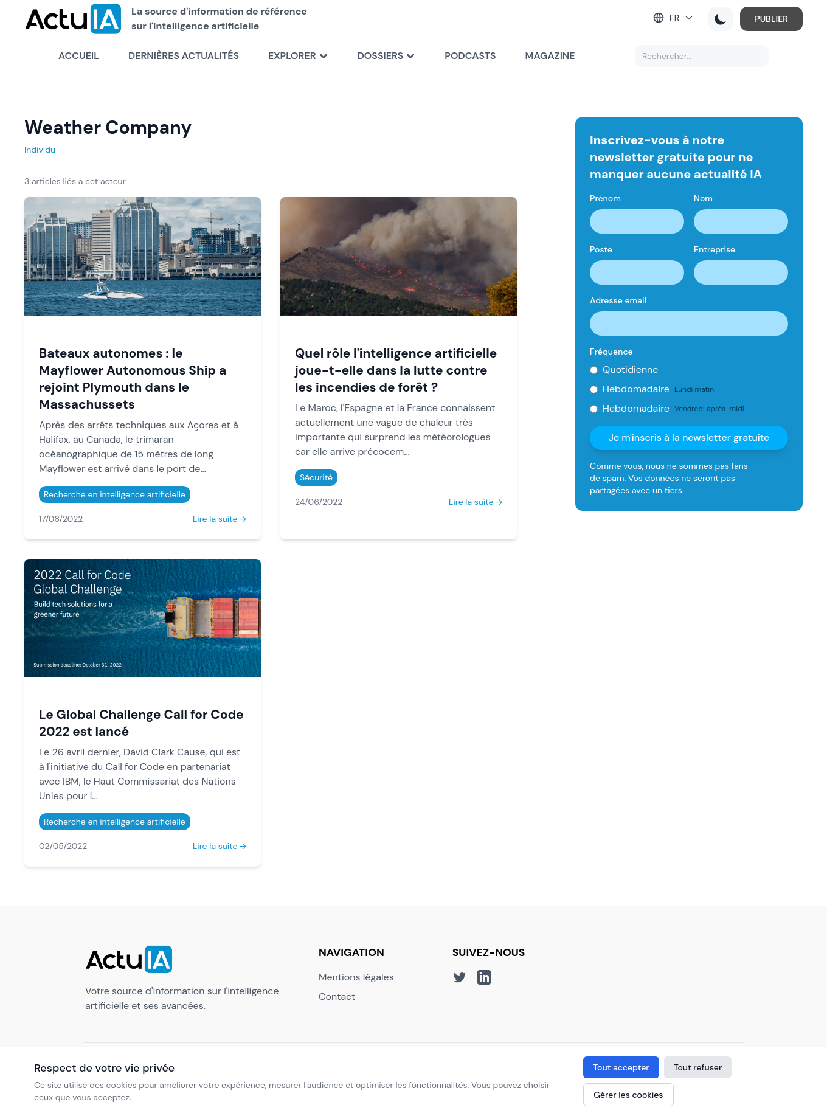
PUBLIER (737, 26)
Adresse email (618, 300)
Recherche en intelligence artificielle (114, 494)
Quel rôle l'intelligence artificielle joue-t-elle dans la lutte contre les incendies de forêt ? (396, 370)
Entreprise (714, 249)
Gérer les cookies (628, 1094)
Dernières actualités (183, 70)
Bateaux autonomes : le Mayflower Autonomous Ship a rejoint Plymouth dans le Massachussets (132, 378)
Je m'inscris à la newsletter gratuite (689, 437)
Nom (703, 198)
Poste (601, 249)
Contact (337, 996)
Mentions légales (356, 977)
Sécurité (316, 477)
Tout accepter (621, 1067)
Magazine (550, 70)
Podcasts (470, 70)
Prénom (605, 198)
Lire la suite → (219, 518)
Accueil (78, 70)
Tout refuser (698, 1067)
